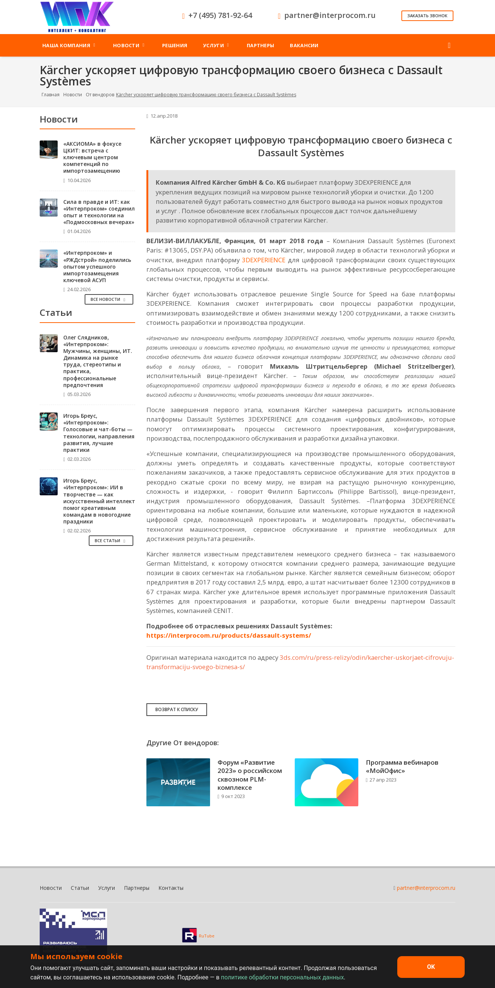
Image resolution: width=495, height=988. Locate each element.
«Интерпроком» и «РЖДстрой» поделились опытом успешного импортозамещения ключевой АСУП (97, 266)
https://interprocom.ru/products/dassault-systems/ (228, 635)
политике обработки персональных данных (282, 977)
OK (431, 966)
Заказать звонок (427, 15)
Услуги (106, 887)
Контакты (170, 887)
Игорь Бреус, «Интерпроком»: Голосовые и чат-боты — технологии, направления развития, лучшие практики (98, 432)
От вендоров (100, 94)
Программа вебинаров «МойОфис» (402, 766)
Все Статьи (111, 540)
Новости (72, 94)
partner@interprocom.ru (426, 887)
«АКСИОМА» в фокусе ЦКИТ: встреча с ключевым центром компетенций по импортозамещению (92, 157)
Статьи (80, 887)
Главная (51, 94)
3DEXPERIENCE (263, 260)
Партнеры (136, 887)
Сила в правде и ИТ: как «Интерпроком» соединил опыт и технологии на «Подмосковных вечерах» (99, 212)
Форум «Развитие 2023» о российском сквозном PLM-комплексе (250, 774)
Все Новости (109, 299)
